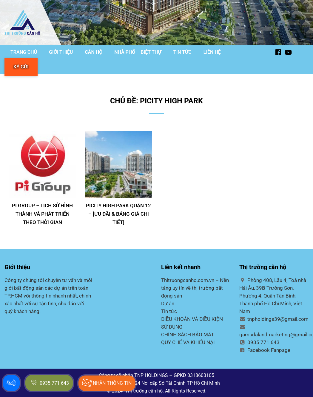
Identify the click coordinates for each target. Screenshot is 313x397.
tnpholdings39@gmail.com (274, 319)
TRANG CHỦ (23, 52)
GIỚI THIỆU (61, 52)
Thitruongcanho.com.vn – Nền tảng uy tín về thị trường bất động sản (195, 288)
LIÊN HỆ (212, 52)
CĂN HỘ (93, 52)
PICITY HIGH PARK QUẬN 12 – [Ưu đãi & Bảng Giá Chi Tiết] (118, 214)
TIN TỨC (182, 52)
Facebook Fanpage (264, 350)
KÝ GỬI (21, 67)
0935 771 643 (259, 342)
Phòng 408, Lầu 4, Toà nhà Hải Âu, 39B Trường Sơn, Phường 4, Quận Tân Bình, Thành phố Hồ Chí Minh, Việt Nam (272, 295)
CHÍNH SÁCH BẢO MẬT (187, 335)
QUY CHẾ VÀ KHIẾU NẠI (188, 342)
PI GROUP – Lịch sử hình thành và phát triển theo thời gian (42, 214)
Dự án (167, 303)
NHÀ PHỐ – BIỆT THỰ (137, 52)
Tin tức (169, 311)
